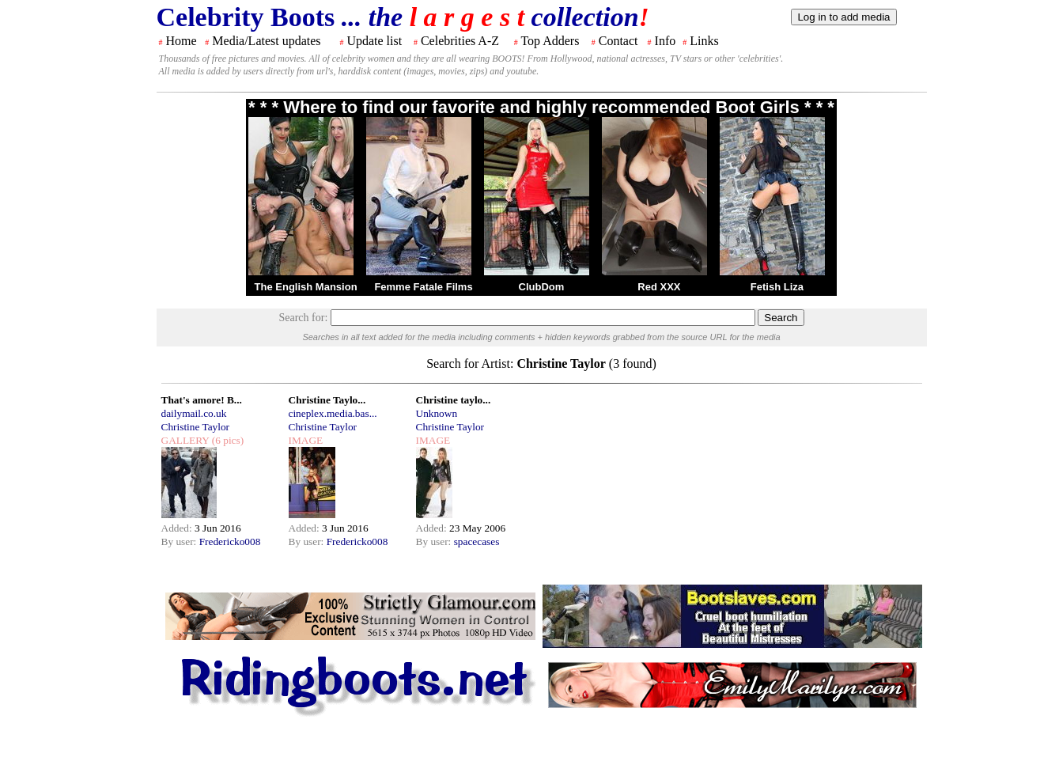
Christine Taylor (195, 427)
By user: (180, 541)
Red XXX (658, 287)
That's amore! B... (201, 400)
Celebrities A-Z (460, 40)
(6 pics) (226, 440)
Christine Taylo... (327, 400)
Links (704, 40)
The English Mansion (306, 287)
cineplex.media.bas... (333, 413)
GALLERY (185, 440)
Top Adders (549, 40)
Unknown (437, 413)
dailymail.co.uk (194, 413)
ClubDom (542, 287)
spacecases (477, 541)
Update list (374, 40)
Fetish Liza (777, 287)
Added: (178, 528)
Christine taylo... (453, 400)
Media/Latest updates (266, 40)
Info (665, 40)
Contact (618, 40)
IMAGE (306, 440)
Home (181, 40)
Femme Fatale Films (423, 287)
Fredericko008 (230, 541)
